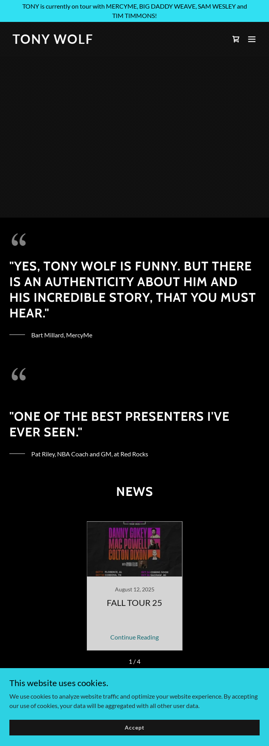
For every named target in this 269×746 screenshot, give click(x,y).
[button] (252, 39)
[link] (97, 41)
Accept (134, 727)
